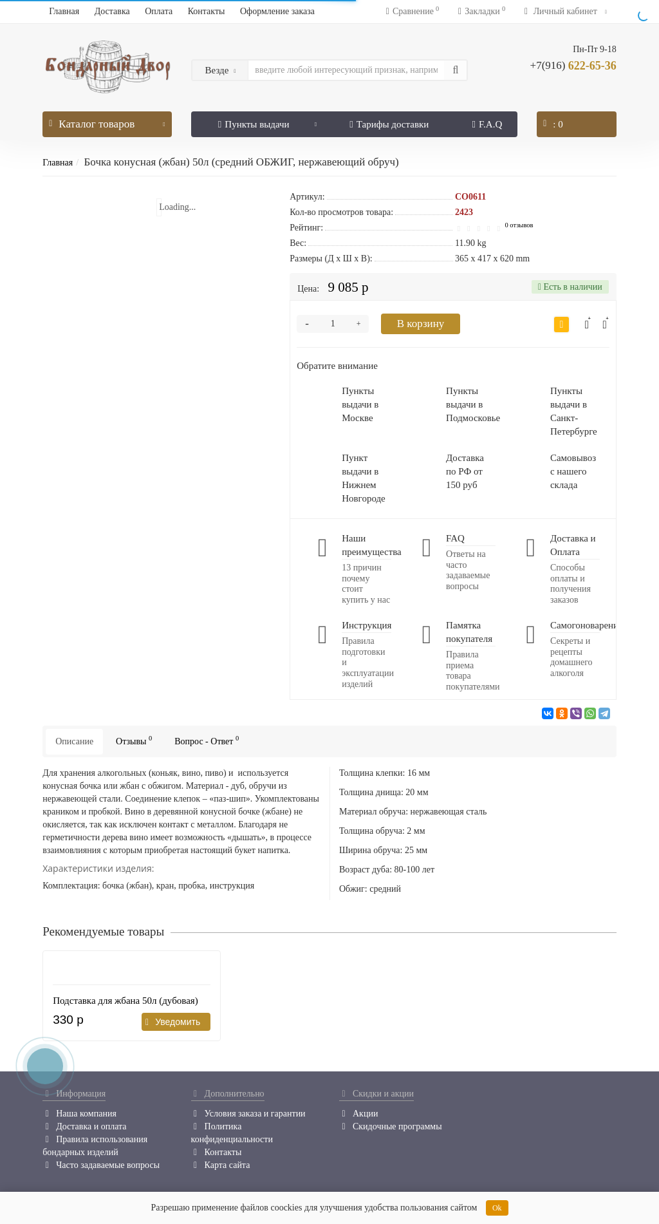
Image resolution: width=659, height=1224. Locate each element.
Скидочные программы (390, 1126)
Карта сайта (220, 1165)
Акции (358, 1113)
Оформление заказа (277, 11)
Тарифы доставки (389, 124)
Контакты (206, 11)
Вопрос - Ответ (206, 740)
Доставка (112, 11)
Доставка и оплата (84, 1126)
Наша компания (79, 1113)
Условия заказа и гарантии (248, 1113)
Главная (64, 11)
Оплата (158, 11)
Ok (497, 1207)
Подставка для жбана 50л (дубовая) (125, 1000)
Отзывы (134, 740)
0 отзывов (519, 225)
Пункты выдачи (267, 120)
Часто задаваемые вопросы (101, 1165)
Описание (74, 741)
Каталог (107, 120)
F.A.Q (487, 124)
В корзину (421, 323)
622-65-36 (573, 65)
